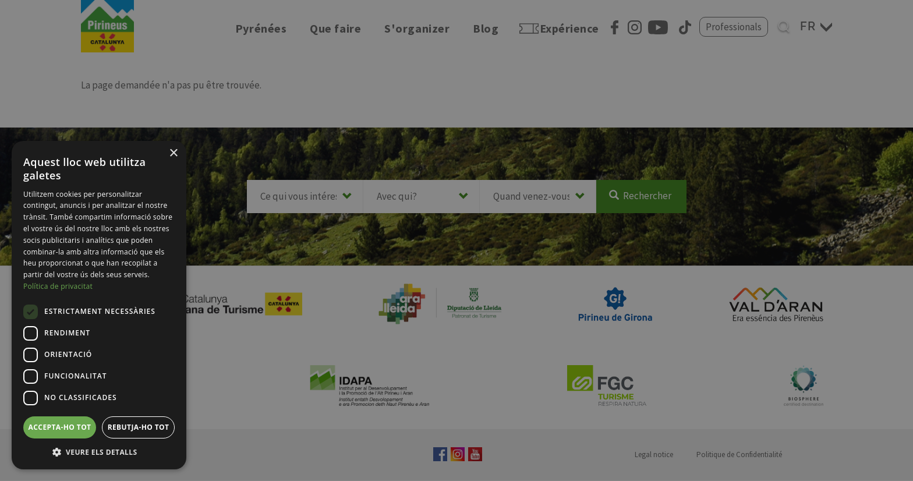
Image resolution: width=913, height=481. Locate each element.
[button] (99, 452)
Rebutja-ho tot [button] (138, 427)
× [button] (173, 153)
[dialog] (99, 305)
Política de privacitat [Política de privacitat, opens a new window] (58, 286)
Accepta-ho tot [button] (60, 427)
